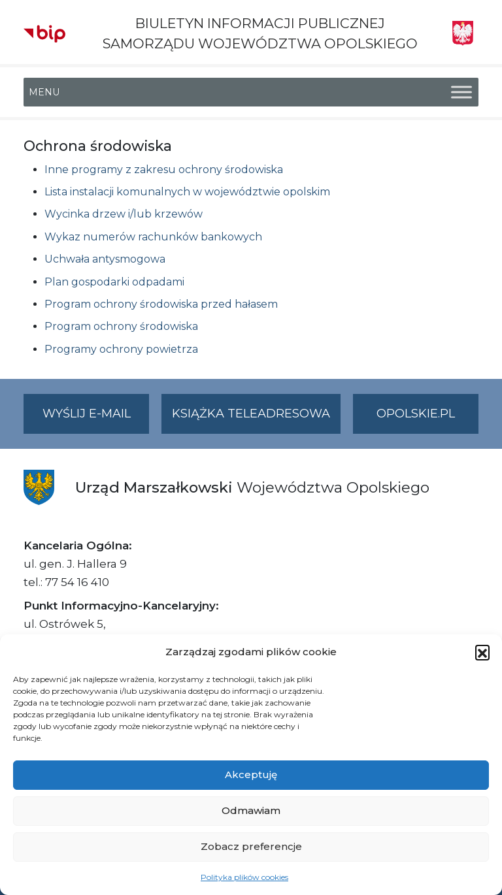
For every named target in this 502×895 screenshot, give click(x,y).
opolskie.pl (415, 413)
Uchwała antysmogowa (104, 259)
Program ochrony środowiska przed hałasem (161, 304)
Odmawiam (251, 810)
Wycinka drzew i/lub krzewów (123, 214)
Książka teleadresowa (251, 413)
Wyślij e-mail (96, 419)
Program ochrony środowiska (121, 326)
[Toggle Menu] (461, 92)
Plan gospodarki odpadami (114, 282)
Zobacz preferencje (251, 846)
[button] (482, 652)
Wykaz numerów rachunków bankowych (153, 237)
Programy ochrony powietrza (121, 349)
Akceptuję (251, 774)
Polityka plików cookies (244, 877)
